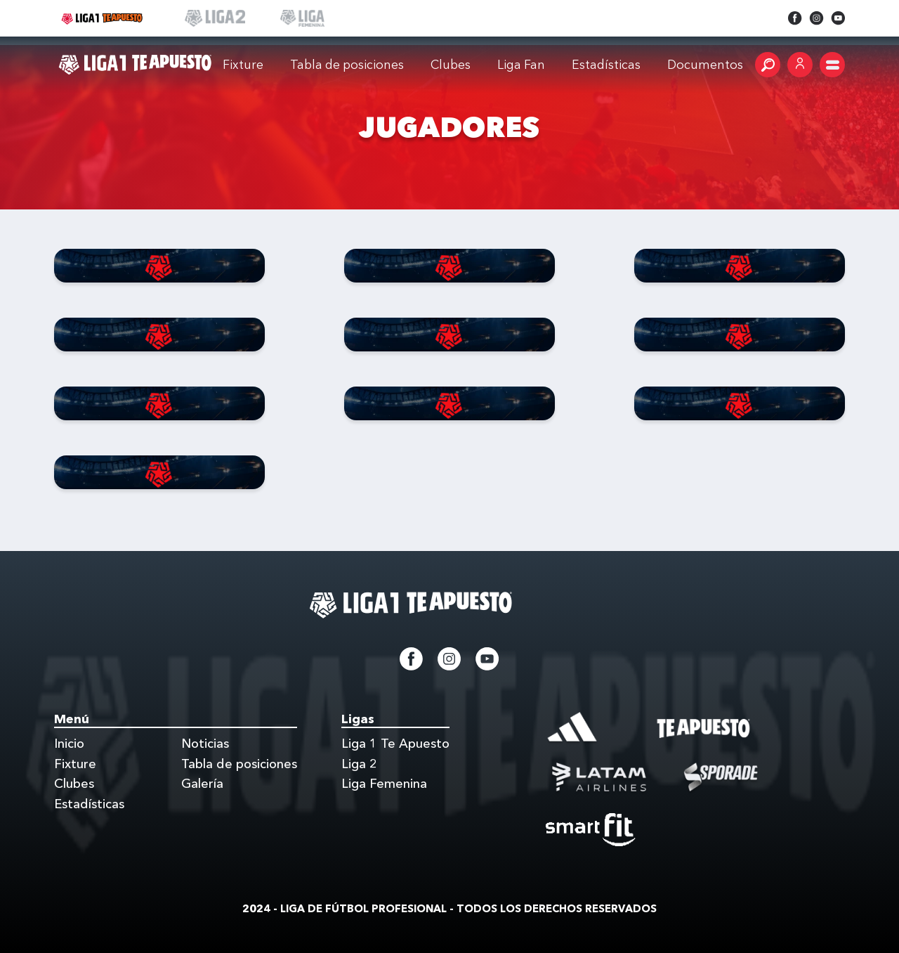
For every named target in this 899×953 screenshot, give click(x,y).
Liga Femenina (384, 783)
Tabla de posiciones (347, 64)
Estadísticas (89, 804)
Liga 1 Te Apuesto (395, 743)
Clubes (451, 64)
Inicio (69, 743)
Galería (202, 783)
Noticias (205, 743)
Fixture (243, 64)
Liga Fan (521, 64)
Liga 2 (359, 764)
